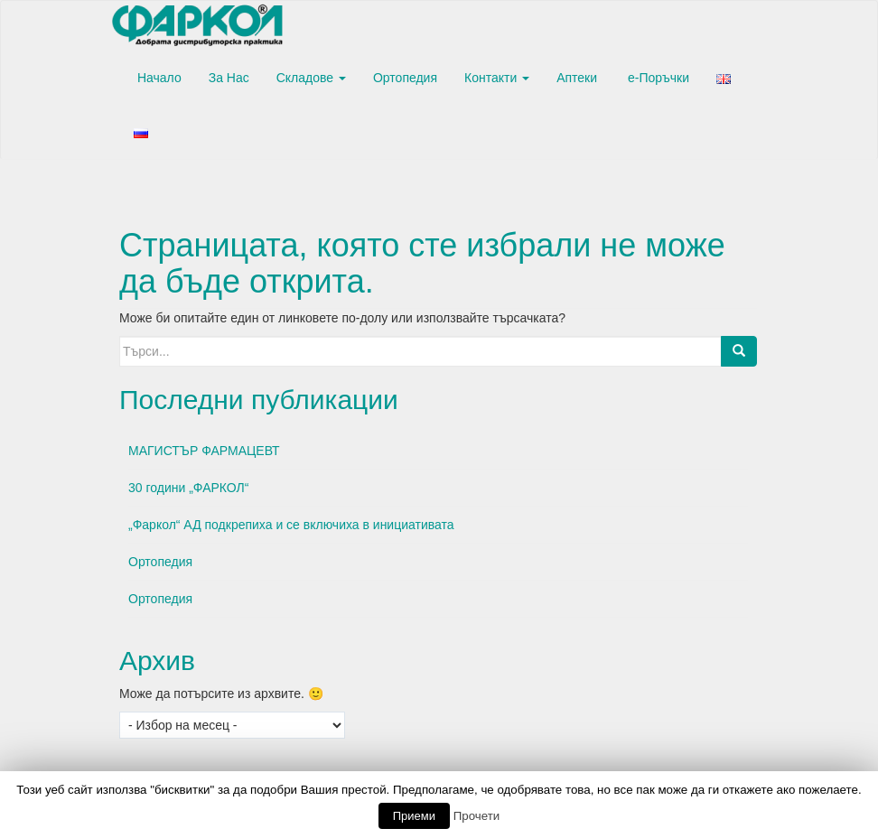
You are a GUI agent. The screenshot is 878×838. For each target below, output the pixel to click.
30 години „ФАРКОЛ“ (188, 487)
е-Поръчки (656, 77)
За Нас (229, 77)
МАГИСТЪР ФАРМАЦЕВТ (204, 450)
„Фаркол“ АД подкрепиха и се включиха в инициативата (291, 524)
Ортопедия (405, 77)
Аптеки (576, 77)
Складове (311, 77)
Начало (158, 77)
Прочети (476, 816)
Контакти (496, 77)
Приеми (414, 816)
